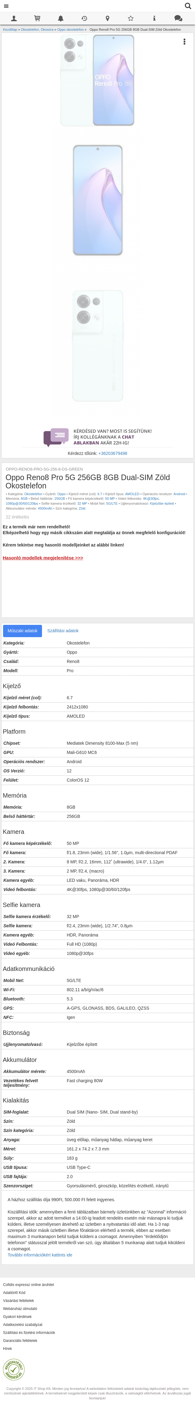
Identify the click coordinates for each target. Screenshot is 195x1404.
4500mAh (45, 508)
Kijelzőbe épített (162, 503)
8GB (24, 498)
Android (179, 494)
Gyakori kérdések (17, 1317)
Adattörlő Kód (14, 1293)
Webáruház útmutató (20, 1309)
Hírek (7, 1349)
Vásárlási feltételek (18, 1301)
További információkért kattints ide (40, 1254)
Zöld (82, 508)
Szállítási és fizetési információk (29, 1333)
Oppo (61, 494)
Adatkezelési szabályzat (22, 1325)
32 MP (82, 503)
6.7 (100, 494)
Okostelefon (33, 494)
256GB (60, 498)
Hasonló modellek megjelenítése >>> (43, 557)
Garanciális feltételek (20, 1341)
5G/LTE (112, 503)
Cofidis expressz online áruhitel (28, 1285)
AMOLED (132, 494)
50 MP (110, 498)
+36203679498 (112, 453)
